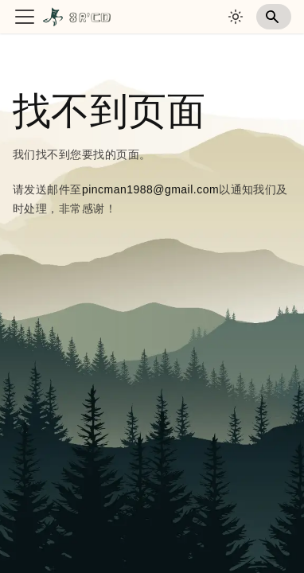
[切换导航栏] (25, 17)
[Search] (273, 16)
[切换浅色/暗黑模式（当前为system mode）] (236, 17)
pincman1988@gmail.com (150, 189)
